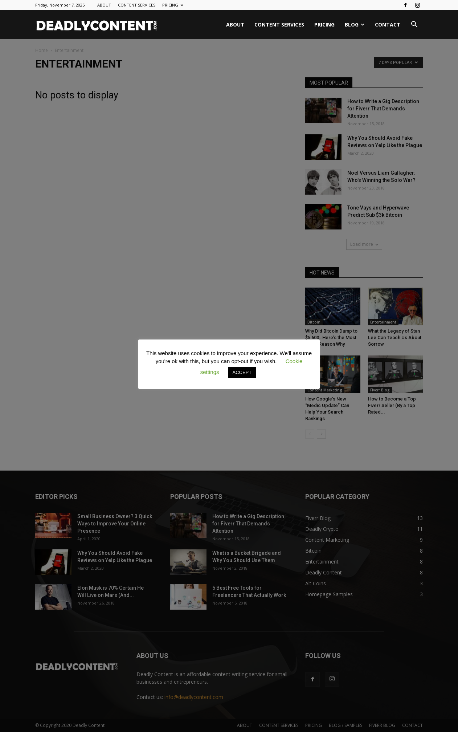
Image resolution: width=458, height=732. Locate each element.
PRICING (172, 5)
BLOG (354, 24)
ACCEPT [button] (242, 372)
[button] (414, 25)
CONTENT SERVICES (136, 5)
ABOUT (104, 5)
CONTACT (387, 24)
